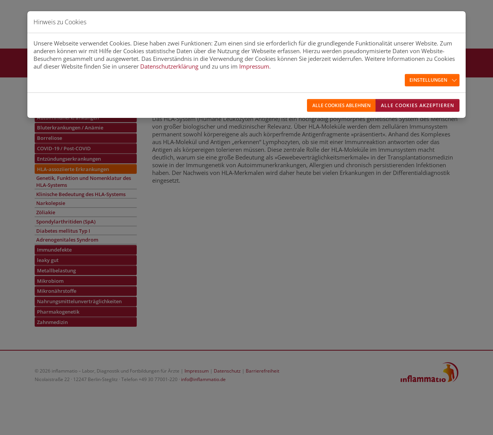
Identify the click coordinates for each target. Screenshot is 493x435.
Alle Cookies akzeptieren (417, 105)
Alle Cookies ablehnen (341, 105)
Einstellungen (428, 80)
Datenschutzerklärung (169, 66)
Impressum (254, 66)
